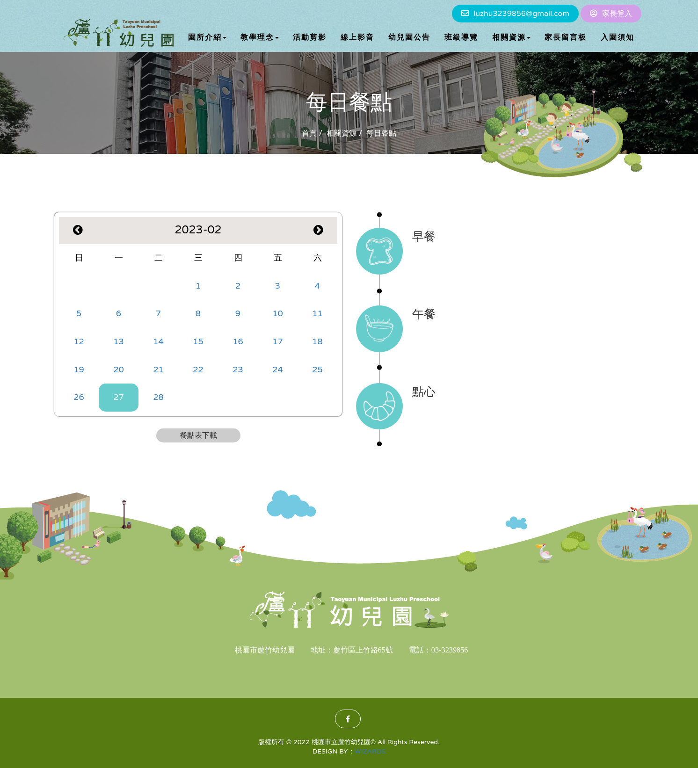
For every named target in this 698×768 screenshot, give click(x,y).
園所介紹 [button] (207, 37)
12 (78, 341)
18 (317, 341)
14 (158, 341)
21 (158, 369)
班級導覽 (461, 37)
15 (198, 341)
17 (277, 341)
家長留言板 (566, 37)
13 (118, 341)
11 (317, 313)
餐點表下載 (198, 435)
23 (238, 369)
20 (118, 369)
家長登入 (617, 13)
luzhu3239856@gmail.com (521, 13)
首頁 (309, 133)
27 (118, 397)
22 (198, 369)
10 (277, 313)
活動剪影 (310, 37)
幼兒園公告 (409, 37)
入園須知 (617, 37)
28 (158, 397)
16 (238, 341)
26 (78, 397)
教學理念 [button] (259, 37)
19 (78, 369)
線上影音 (357, 37)
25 (317, 369)
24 (277, 369)
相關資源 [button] (511, 37)
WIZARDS (370, 751)
